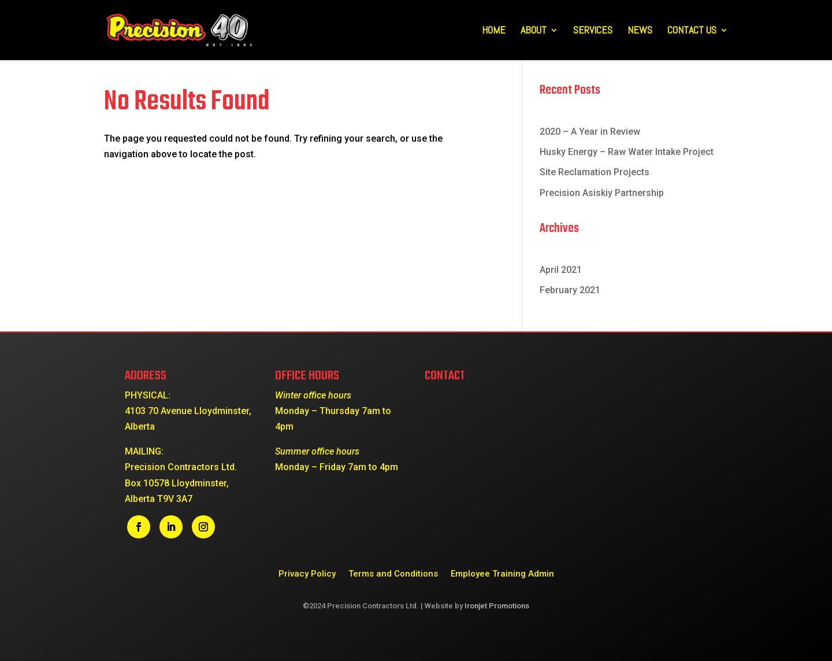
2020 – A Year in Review (590, 131)
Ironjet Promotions (497, 605)
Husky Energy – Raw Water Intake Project (627, 151)
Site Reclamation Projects (594, 172)
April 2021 (561, 269)
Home (494, 31)
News (639, 31)
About (534, 31)
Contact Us (691, 31)
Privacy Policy (307, 573)
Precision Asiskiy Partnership (602, 192)
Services (592, 31)
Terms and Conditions (393, 573)
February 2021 (570, 290)
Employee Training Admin (502, 573)
